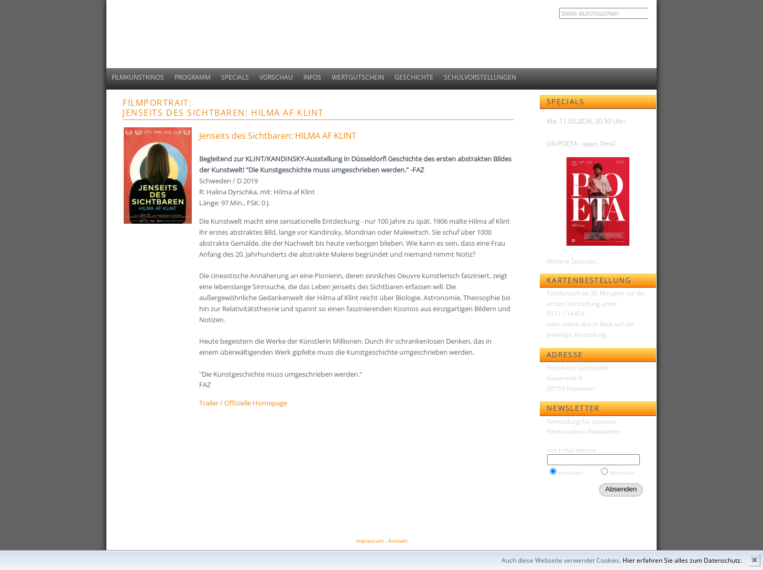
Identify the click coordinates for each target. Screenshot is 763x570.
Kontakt (398, 540)
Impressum (370, 540)
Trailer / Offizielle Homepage (243, 403)
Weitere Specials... (573, 261)
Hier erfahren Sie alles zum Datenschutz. (682, 560)
